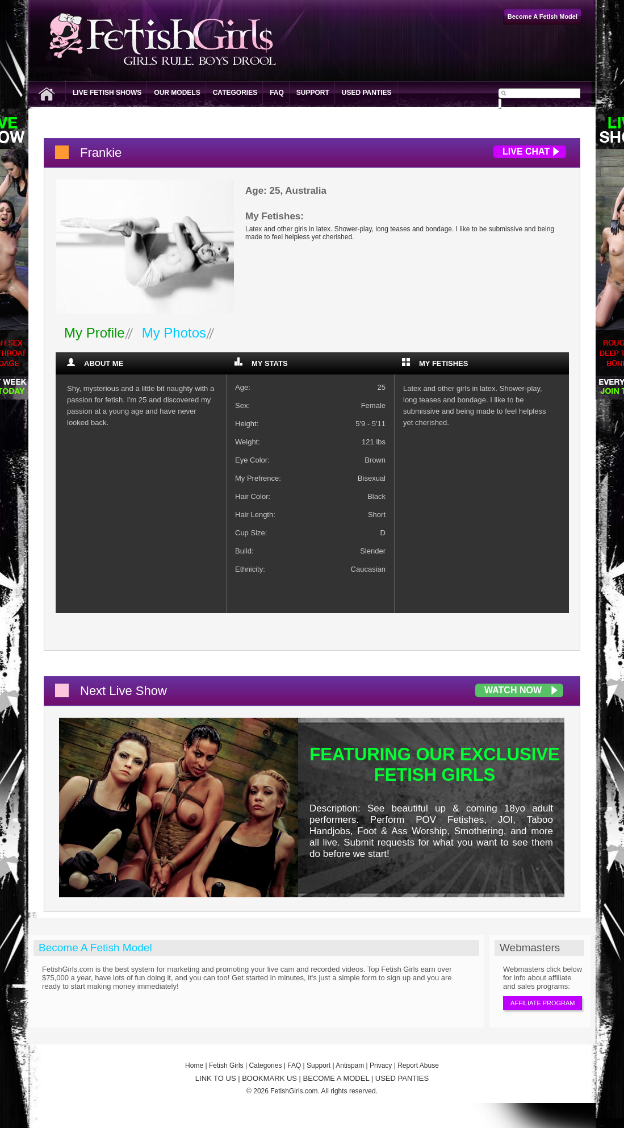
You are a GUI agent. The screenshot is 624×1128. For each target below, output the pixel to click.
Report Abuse (418, 1065)
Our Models (177, 93)
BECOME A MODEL (336, 1078)
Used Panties (367, 93)
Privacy (381, 1065)
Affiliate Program (542, 1003)
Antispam (350, 1065)
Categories (235, 93)
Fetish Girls (226, 1065)
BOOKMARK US (269, 1078)
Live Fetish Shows (107, 93)
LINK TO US (215, 1078)
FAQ (277, 93)
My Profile (94, 332)
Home (194, 1065)
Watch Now (513, 690)
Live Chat (526, 151)
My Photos (174, 332)
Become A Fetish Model (95, 948)
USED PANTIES (402, 1078)
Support (312, 93)
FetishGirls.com (293, 1091)
